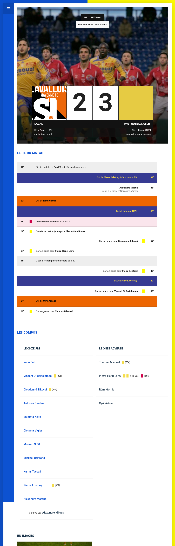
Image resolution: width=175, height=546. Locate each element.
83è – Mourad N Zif (141, 130)
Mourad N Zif (130, 211)
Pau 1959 (9, 290)
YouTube (8, 277)
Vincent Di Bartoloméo (126, 291)
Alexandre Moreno (129, 191)
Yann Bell (29, 362)
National (96, 17)
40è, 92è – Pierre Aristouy (138, 134)
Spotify (8, 267)
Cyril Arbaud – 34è (43, 134)
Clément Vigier (33, 430)
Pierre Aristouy (129, 280)
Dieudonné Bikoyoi (128, 241)
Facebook (8, 257)
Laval (38, 123)
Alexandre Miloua (128, 187)
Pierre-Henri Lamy (110, 376)
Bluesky (8, 246)
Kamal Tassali (32, 471)
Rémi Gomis (106, 389)
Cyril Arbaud (106, 403)
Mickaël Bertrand (34, 458)
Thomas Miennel (109, 362)
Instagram (8, 236)
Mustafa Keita (32, 417)
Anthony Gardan (34, 403)
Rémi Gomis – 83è (43, 130)
